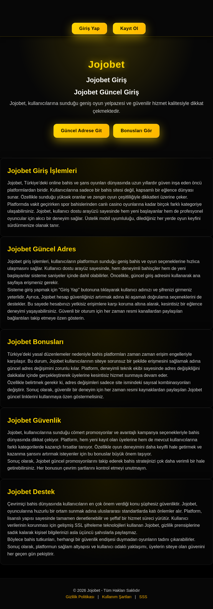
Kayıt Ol (129, 28)
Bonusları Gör (136, 130)
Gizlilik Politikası (80, 597)
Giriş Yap (89, 28)
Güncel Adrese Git (81, 130)
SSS (143, 597)
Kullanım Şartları (116, 597)
